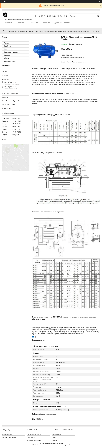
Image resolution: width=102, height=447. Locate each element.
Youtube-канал (56, 434)
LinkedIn (54, 437)
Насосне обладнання (9, 437)
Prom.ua (61, 443)
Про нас (34, 23)
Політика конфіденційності (62, 445)
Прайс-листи (8, 46)
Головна (8, 23)
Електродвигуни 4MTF (55, 31)
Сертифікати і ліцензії (34, 434)
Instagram (55, 440)
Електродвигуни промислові (17, 31)
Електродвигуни (7, 434)
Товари (21, 23)
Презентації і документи (12, 52)
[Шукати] (98, 16)
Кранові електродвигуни (37, 31)
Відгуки (6, 58)
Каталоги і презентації (34, 440)
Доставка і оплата (62, 23)
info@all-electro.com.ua (11, 93)
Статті (6, 49)
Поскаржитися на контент (45, 445)
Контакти (47, 23)
